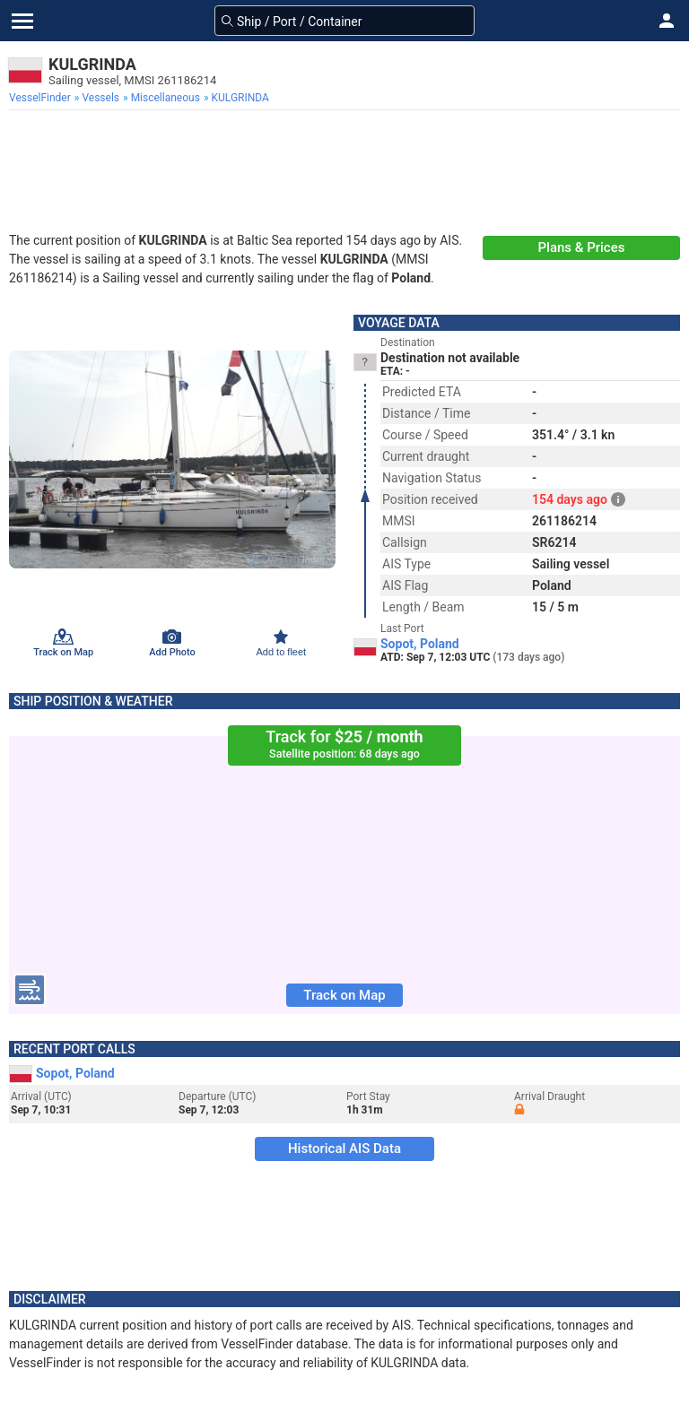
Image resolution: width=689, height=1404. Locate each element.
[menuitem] (41, 98)
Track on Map (344, 995)
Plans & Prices (581, 247)
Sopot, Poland (419, 644)
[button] (666, 20)
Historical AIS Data (344, 1148)
